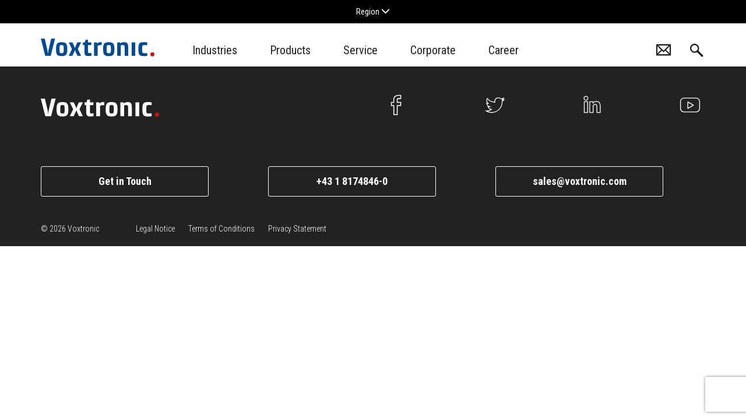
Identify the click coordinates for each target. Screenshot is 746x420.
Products (290, 50)
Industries (214, 50)
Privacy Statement (297, 228)
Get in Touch (125, 181)
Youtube (690, 105)
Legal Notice (155, 228)
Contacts (663, 50)
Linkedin (592, 105)
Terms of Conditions (221, 228)
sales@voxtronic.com (580, 181)
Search (696, 50)
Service (360, 50)
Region (373, 11)
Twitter (495, 105)
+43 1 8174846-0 (352, 181)
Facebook (397, 105)
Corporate (433, 50)
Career (503, 50)
